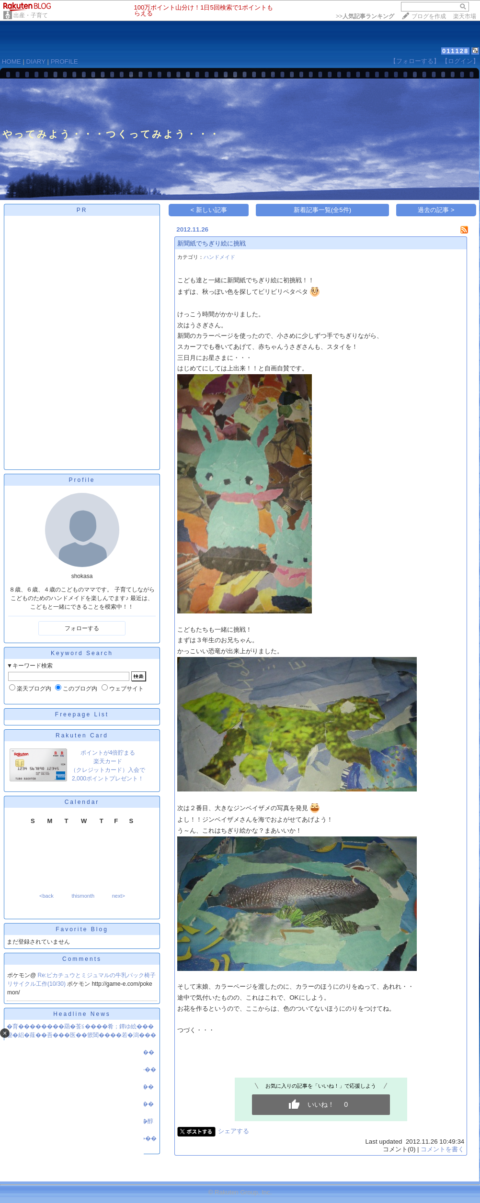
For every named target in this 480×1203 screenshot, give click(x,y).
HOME (11, 61)
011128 (455, 51)
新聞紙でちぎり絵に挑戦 (211, 243)
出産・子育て (30, 15)
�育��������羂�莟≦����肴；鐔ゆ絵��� (80, 1026)
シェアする (233, 1131)
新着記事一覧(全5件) (322, 209)
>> (365, 16)
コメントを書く (442, 1149)
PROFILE (64, 61)
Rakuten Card (82, 735)
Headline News (82, 1014)
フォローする (82, 628)
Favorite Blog (82, 929)
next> (118, 896)
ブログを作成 (428, 16)
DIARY (36, 61)
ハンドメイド (219, 257)
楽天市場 (464, 16)
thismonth (82, 896)
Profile (82, 480)
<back (46, 896)
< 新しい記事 (209, 209)
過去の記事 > (436, 209)
